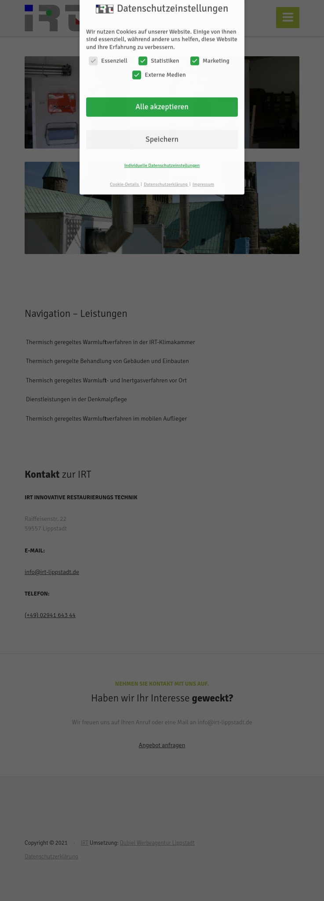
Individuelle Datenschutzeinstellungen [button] (162, 157)
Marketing (209, 52)
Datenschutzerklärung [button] (166, 175)
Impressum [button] (203, 175)
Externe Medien (159, 66)
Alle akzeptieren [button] (161, 98)
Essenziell (108, 52)
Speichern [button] (162, 130)
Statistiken (158, 52)
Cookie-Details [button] (125, 175)
